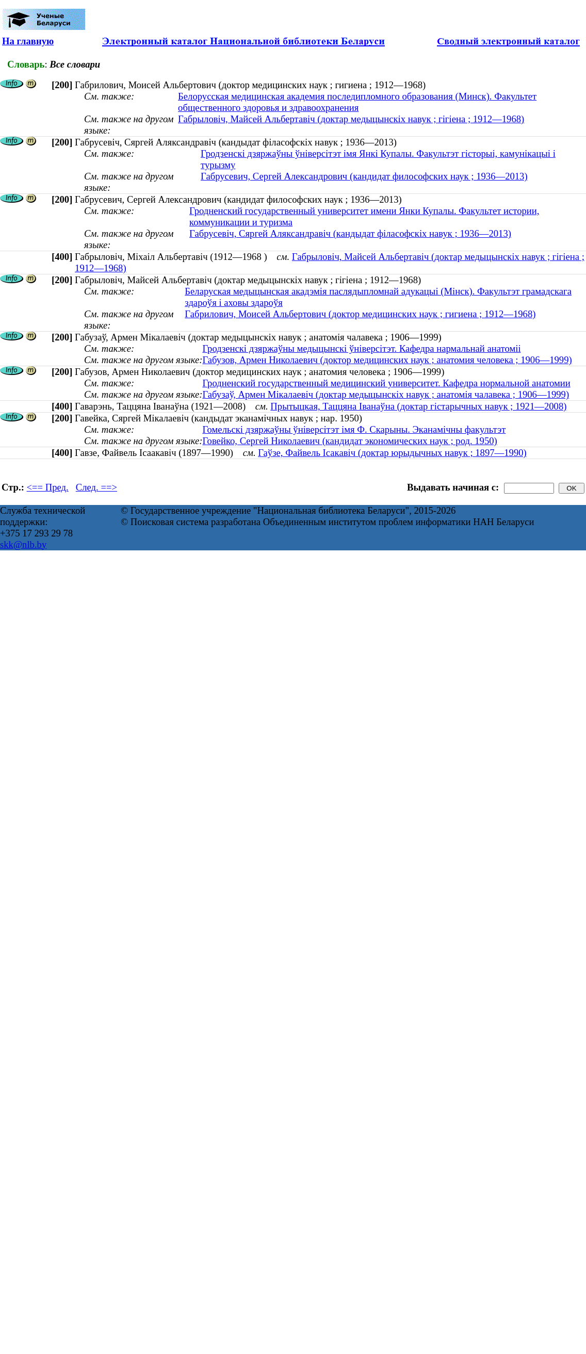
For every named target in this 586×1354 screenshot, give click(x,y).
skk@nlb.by (23, 544)
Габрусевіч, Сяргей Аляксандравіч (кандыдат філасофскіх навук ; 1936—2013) (350, 233)
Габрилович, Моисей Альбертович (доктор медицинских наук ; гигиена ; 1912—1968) (360, 313)
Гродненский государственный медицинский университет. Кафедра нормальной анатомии (386, 383)
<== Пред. (48, 487)
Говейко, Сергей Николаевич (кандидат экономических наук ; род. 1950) (349, 440)
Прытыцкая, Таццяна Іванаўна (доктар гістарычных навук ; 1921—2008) (418, 406)
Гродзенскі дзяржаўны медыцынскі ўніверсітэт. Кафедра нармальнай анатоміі (361, 348)
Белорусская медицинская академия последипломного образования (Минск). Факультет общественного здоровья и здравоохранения (357, 102)
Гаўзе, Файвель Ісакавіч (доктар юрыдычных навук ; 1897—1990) (392, 452)
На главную (28, 41)
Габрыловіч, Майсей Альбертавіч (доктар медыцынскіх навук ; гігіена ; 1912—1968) (351, 118)
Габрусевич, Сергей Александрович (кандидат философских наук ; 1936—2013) (364, 176)
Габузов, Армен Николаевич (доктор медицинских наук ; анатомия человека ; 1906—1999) (387, 359)
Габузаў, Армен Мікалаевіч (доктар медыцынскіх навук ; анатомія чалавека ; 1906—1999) (385, 394)
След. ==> (96, 487)
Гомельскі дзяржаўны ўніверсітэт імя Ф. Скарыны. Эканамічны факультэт (354, 429)
